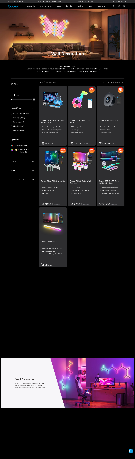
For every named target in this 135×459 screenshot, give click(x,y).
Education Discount (120, 1)
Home (41, 82)
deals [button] (59, 6)
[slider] (11, 99)
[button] (119, 7)
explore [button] (80, 6)
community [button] (101, 6)
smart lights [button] (31, 6)
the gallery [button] (69, 6)
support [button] (90, 6)
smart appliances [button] (46, 6)
